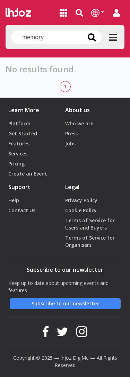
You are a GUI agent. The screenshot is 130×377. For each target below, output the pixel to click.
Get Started (22, 133)
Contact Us (21, 210)
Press (71, 133)
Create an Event (27, 173)
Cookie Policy (81, 210)
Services (17, 153)
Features (18, 143)
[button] (97, 12)
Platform (19, 123)
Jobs (70, 143)
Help (13, 200)
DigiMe (81, 357)
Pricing (16, 163)
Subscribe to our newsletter (65, 303)
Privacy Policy (81, 200)
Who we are (79, 123)
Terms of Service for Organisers (90, 241)
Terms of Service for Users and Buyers (90, 224)
